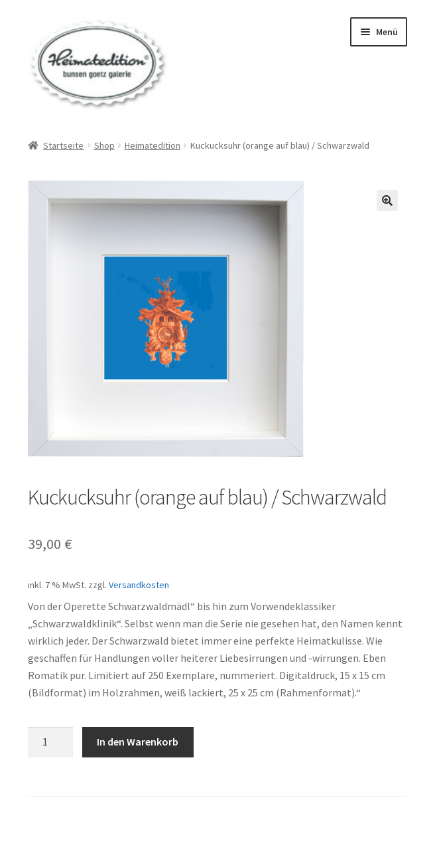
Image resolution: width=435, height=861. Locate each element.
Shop (104, 145)
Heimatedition (152, 145)
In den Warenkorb (137, 741)
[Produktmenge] (50, 742)
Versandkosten (139, 585)
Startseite (63, 145)
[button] (387, 200)
